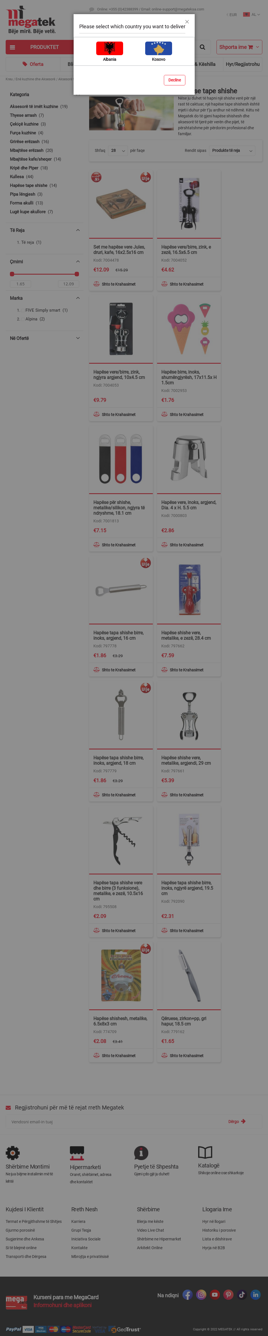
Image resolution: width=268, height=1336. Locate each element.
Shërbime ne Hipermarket (159, 1239)
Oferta (36, 64)
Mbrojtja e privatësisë (90, 1256)
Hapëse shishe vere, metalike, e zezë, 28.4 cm (186, 635)
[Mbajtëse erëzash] (44, 151)
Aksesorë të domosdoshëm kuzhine (85, 79)
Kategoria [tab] (19, 94)
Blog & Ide (142, 64)
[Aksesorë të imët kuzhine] (44, 107)
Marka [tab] (16, 299)
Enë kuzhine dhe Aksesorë (35, 79)
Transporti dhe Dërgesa (26, 1256)
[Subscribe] (236, 1121)
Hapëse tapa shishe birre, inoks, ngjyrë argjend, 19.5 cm (187, 888)
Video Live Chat (150, 1230)
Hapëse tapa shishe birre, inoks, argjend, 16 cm (118, 635)
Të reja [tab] (17, 230)
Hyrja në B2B (213, 1248)
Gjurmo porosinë (20, 1230)
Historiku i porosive (219, 1230)
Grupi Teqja (81, 1230)
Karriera (78, 1221)
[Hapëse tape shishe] (44, 186)
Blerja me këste (150, 1221)
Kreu (9, 79)
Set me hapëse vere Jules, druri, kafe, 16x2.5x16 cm (119, 249)
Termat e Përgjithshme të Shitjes (34, 1221)
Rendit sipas (195, 150)
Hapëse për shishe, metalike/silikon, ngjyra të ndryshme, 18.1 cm (119, 508)
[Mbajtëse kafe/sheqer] (44, 159)
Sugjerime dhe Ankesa (25, 1239)
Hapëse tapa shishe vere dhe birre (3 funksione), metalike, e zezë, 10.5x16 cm (118, 891)
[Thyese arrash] (44, 115)
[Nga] (20, 285)
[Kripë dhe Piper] (44, 168)
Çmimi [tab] (16, 261)
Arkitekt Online (149, 1248)
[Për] (68, 285)
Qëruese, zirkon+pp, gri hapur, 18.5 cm (183, 1021)
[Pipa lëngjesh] (44, 194)
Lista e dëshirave (217, 1239)
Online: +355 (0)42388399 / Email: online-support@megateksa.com (150, 9)
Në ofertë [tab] (19, 339)
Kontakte (79, 1248)
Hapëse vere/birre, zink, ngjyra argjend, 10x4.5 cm (119, 374)
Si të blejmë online (21, 1248)
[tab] (44, 47)
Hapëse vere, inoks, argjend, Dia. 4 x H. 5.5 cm (188, 505)
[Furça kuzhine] (44, 133)
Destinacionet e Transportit (118, 20)
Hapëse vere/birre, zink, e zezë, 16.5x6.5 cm (186, 249)
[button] (231, 15)
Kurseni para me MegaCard (65, 1297)
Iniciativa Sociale (85, 1239)
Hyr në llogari (213, 1221)
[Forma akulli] (44, 203)
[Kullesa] (44, 177)
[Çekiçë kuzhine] (44, 124)
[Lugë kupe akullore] (44, 212)
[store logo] (44, 20)
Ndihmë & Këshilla (196, 64)
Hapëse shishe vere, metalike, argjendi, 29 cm (186, 760)
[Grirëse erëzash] (44, 142)
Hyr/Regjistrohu (243, 64)
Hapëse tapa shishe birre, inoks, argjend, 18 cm (118, 760)
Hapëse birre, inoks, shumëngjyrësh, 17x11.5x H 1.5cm (188, 377)
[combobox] (150, 47)
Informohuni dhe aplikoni (62, 1305)
